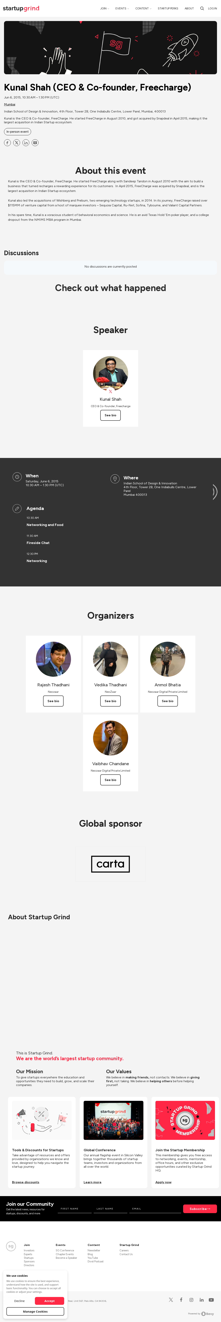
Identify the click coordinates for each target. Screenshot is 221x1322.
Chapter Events (65, 1254)
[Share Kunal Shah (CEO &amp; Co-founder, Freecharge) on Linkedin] (26, 142)
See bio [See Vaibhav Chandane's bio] (110, 780)
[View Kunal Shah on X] (110, 391)
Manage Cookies (35, 1311)
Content (142, 8)
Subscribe (198, 1209)
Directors (29, 1265)
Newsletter (94, 1250)
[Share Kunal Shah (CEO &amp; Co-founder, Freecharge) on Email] (35, 142)
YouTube (93, 1257)
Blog (90, 1254)
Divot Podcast (95, 1261)
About (189, 8)
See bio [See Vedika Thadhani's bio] (110, 701)
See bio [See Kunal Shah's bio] (110, 415)
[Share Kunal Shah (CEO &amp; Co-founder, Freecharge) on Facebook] (7, 142)
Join (103, 8)
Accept (50, 1301)
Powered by (201, 1314)
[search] (202, 8)
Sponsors (29, 1261)
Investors (29, 1250)
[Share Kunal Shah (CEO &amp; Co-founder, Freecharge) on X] (16, 142)
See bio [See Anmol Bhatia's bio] (167, 701)
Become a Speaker (66, 1257)
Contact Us (126, 1254)
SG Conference (65, 1250)
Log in (212, 8)
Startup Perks (168, 8)
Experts (28, 1254)
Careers (124, 1250)
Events (121, 8)
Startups (28, 1257)
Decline (19, 1301)
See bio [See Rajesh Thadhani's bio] (53, 701)
